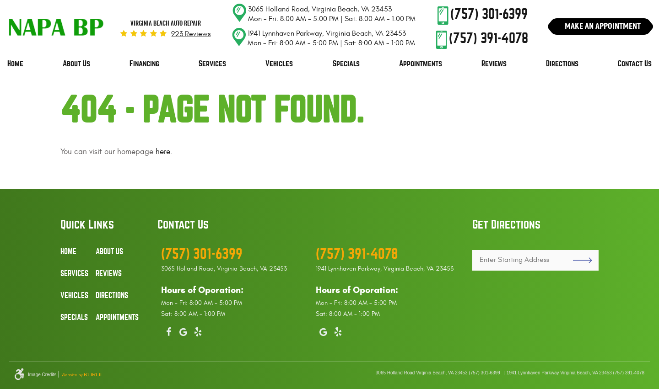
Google (183, 330)
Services (212, 64)
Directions (562, 64)
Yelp (197, 330)
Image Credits (42, 375)
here (163, 151)
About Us (76, 64)
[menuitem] (15, 64)
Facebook (168, 330)
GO (579, 260)
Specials (346, 64)
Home (15, 64)
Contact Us (635, 64)
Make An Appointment (603, 26)
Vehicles (279, 64)
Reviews (494, 64)
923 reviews (191, 33)
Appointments (420, 64)
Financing (144, 64)
